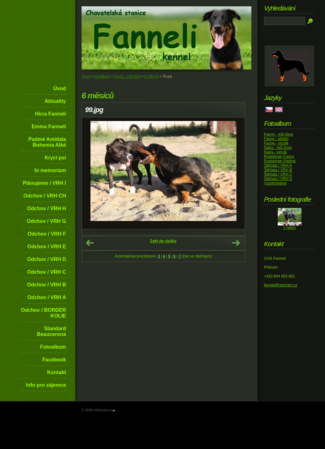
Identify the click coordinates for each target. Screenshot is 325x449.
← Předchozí (90, 243)
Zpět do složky (163, 241)
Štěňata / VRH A (278, 165)
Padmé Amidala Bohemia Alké (47, 142)
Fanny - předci (276, 139)
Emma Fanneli (49, 126)
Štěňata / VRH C (278, 174)
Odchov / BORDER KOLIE (43, 312)
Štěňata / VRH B (278, 170)
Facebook (54, 359)
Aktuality (55, 101)
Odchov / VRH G (46, 221)
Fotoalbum (53, 347)
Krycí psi (55, 157)
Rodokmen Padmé (279, 161)
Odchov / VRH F (47, 234)
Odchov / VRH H (46, 208)
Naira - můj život (278, 147)
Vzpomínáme (275, 183)
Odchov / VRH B (46, 284)
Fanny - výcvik (276, 143)
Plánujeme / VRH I (44, 183)
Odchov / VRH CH (44, 195)
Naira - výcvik (275, 152)
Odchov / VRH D (46, 259)
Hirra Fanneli (50, 114)
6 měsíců (151, 76)
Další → (236, 243)
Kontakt (56, 372)
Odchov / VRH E (46, 246)
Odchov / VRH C (46, 272)
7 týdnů (289, 227)
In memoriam (50, 170)
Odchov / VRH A (46, 297)
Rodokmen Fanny (279, 156)
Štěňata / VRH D (278, 179)
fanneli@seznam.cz (280, 285)
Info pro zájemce (46, 385)
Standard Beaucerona (51, 331)
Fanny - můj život (127, 76)
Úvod (59, 88)
